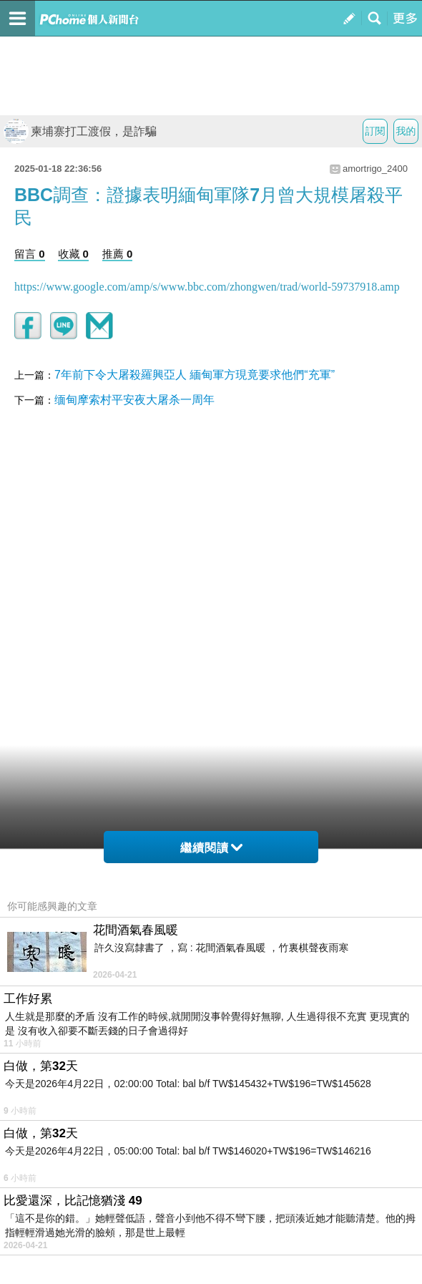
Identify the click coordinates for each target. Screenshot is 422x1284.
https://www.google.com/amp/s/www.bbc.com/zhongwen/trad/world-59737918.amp (207, 287)
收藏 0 (73, 254)
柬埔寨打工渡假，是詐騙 (80, 131)
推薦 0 (117, 254)
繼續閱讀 (211, 848)
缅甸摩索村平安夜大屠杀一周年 (134, 400)
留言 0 (29, 254)
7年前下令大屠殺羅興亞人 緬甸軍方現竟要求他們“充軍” (194, 375)
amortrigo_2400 (375, 168)
